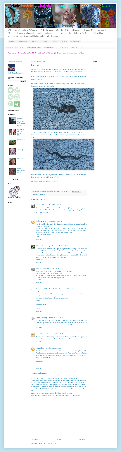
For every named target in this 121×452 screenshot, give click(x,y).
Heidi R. (38, 268)
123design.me (40, 221)
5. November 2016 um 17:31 (52, 205)
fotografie (42, 194)
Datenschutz (19, 47)
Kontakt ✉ (64, 41)
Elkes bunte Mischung (43, 246)
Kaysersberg (21, 139)
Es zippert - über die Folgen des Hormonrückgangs (21, 121)
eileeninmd (39, 205)
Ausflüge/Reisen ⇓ (23, 41)
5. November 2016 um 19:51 (59, 246)
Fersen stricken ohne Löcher (21, 170)
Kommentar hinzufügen (39, 373)
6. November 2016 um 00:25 (56, 318)
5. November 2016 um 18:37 (53, 221)
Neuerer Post (36, 439)
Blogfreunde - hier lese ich (33, 47)
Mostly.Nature (40, 334)
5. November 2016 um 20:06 (50, 268)
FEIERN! (20, 159)
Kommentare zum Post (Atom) (48, 443)
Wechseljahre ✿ (74, 41)
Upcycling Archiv (63, 47)
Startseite (11, 41)
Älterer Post (82, 439)
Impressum (9, 47)
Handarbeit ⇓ (35, 41)
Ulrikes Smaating (41, 318)
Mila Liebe (39, 348)
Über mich (55, 41)
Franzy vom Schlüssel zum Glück (46, 289)
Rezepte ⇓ (46, 41)
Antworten (39, 215)
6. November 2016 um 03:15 (54, 334)
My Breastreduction (49, 47)
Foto (37, 194)
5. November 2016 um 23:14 (66, 289)
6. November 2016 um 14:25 (52, 348)
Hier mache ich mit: (76, 47)
